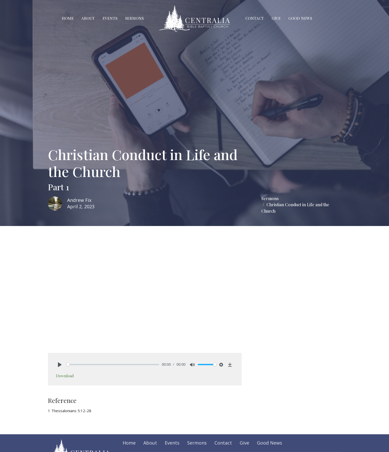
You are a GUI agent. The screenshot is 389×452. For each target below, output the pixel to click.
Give (276, 18)
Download (65, 375)
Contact (254, 18)
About (88, 18)
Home (68, 18)
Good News (300, 18)
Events (109, 18)
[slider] (112, 364)
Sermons (134, 18)
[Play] (60, 365)
